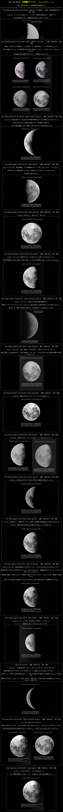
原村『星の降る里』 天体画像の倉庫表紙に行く (31, 5)
